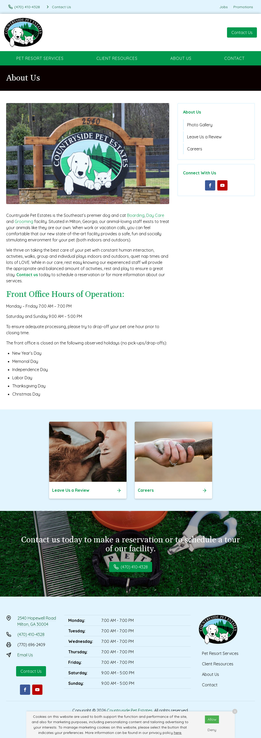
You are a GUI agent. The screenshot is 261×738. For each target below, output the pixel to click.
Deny (212, 730)
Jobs (223, 7)
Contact (234, 58)
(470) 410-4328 (30, 634)
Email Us (25, 654)
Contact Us (242, 32)
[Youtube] (222, 185)
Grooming (24, 221)
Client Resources (117, 58)
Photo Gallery (199, 124)
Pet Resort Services (40, 58)
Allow (212, 719)
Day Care (155, 215)
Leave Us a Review (204, 136)
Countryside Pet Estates (129, 710)
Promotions (243, 7)
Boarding (135, 215)
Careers (194, 148)
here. (178, 732)
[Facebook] (210, 185)
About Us (180, 58)
